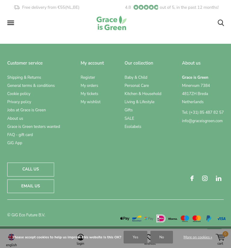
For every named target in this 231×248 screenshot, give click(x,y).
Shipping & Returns (24, 77)
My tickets (89, 94)
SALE (129, 118)
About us (15, 118)
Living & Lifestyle (140, 102)
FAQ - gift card (20, 135)
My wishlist (90, 102)
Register (88, 77)
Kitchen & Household (143, 94)
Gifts (129, 110)
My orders (89, 85)
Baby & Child (136, 77)
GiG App (14, 143)
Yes (135, 237)
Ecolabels (133, 126)
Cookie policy (18, 94)
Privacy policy (19, 102)
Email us (30, 186)
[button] (11, 23)
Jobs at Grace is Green (26, 110)
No (161, 237)
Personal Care (137, 85)
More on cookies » (197, 237)
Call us (30, 169)
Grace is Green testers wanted (33, 126)
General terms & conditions (31, 85)
